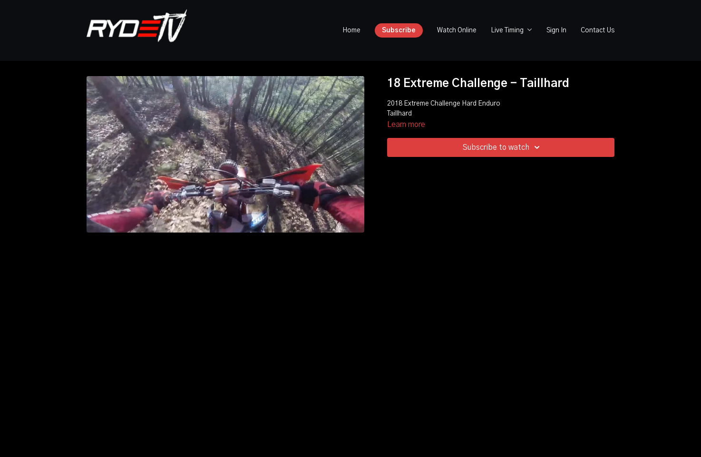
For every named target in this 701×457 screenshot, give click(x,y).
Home (351, 30)
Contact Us (597, 30)
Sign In (556, 30)
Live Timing (511, 30)
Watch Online (457, 30)
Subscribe (399, 30)
